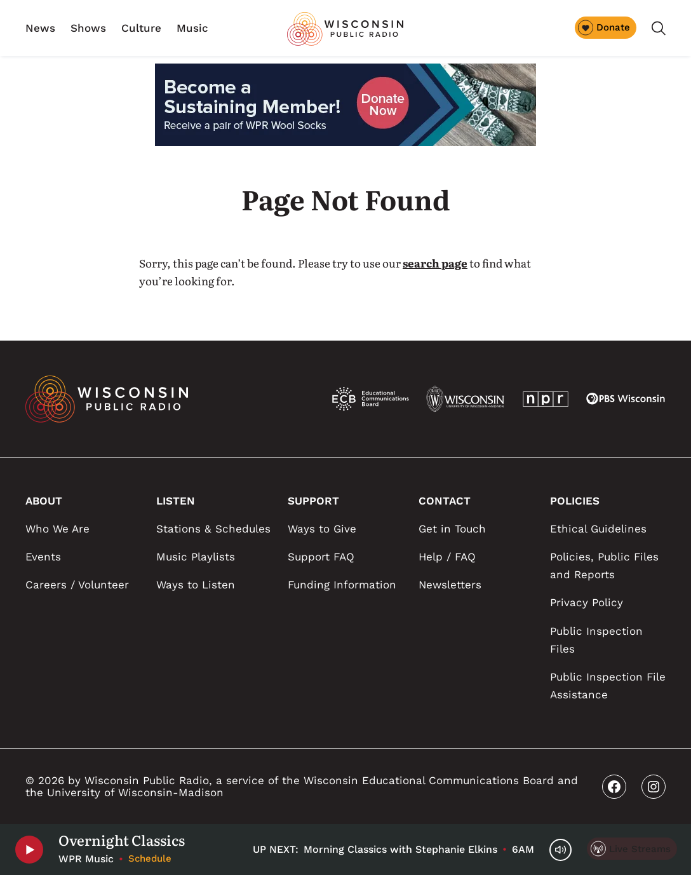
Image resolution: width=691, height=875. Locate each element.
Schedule (149, 858)
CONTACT (445, 500)
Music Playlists (195, 556)
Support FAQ (321, 556)
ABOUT (43, 500)
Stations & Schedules (213, 528)
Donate (604, 27)
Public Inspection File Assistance (608, 685)
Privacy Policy (586, 602)
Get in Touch (452, 528)
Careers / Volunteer (77, 584)
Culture (141, 28)
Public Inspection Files (596, 640)
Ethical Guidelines (598, 528)
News (40, 28)
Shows (88, 28)
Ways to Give (322, 528)
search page (435, 263)
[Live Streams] (632, 849)
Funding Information (342, 584)
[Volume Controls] (560, 850)
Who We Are (57, 528)
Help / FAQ (447, 556)
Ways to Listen (195, 584)
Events (43, 556)
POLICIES (575, 500)
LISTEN (175, 500)
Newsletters (450, 584)
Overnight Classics (121, 840)
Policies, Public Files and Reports (604, 565)
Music (192, 28)
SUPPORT (313, 500)
